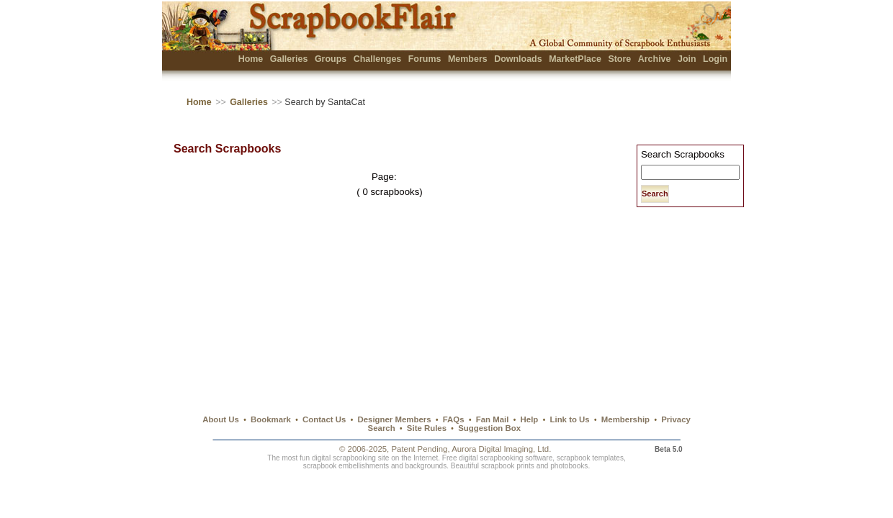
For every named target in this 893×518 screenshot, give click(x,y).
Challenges (378, 59)
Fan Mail (492, 419)
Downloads (518, 59)
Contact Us (324, 419)
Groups (330, 59)
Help (530, 419)
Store (619, 59)
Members (468, 59)
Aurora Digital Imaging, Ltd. (501, 449)
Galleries (289, 59)
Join (687, 59)
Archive (654, 59)
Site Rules (427, 428)
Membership (625, 419)
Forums (424, 59)
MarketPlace (575, 59)
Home (251, 59)
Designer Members (394, 419)
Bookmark (271, 419)
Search (381, 428)
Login (715, 59)
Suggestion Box (489, 428)
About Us (220, 419)
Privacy (676, 419)
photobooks (569, 466)
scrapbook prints (507, 466)
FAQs (454, 419)
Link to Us (570, 419)
